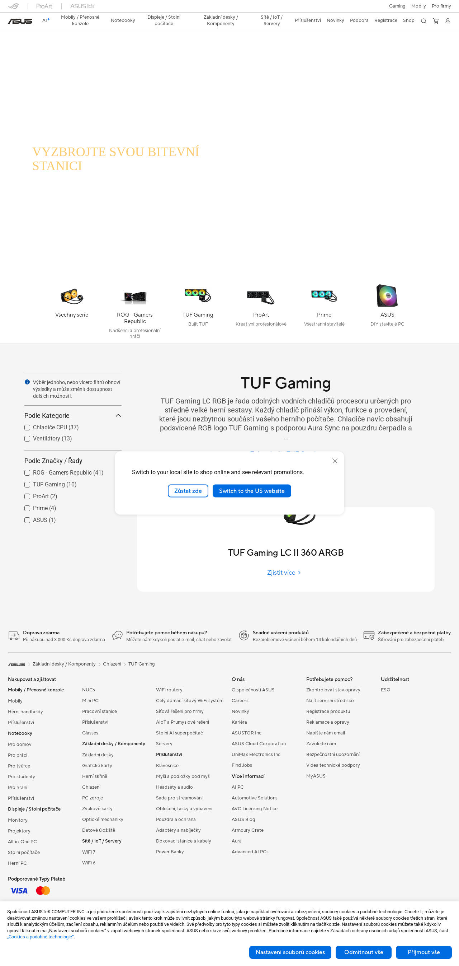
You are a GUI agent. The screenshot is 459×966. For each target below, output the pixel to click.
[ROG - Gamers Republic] (134, 313)
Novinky (240, 711)
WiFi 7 (88, 852)
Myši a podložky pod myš (183, 776)
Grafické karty (97, 766)
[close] (335, 460)
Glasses (90, 733)
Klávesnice (167, 766)
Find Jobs (242, 765)
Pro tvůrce (19, 766)
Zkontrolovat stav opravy (333, 690)
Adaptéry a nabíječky (178, 830)
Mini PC (90, 701)
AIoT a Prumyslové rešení (182, 722)
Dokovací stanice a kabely (183, 841)
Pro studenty (21, 777)
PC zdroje (92, 798)
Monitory (18, 820)
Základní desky (98, 755)
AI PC (238, 787)
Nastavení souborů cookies (290, 952)
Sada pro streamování (179, 798)
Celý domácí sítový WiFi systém (189, 701)
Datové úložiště (98, 830)
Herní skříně (94, 776)
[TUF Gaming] (198, 313)
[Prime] (324, 313)
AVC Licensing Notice (255, 809)
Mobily (418, 6)
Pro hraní (17, 787)
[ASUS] (387, 313)
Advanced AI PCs (250, 852)
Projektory (19, 831)
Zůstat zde (188, 490)
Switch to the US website (252, 490)
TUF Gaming (141, 664)
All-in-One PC (22, 842)
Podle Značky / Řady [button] (73, 461)
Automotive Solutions (255, 798)
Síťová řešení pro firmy (180, 711)
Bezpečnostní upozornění (333, 754)
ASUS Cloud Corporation (259, 744)
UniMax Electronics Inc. (256, 754)
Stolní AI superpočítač (179, 733)
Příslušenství (21, 722)
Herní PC (17, 863)
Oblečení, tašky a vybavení (184, 809)
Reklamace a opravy (327, 722)
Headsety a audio (174, 787)
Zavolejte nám (321, 744)
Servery (164, 744)
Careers (240, 701)
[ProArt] (261, 313)
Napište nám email (325, 733)
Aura (237, 841)
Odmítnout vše (363, 952)
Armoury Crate (248, 830)
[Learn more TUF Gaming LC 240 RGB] (229, 277)
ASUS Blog (243, 819)
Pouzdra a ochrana (176, 819)
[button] (397, 6)
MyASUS (316, 776)
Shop (409, 20)
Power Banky (170, 852)
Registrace (385, 20)
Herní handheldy (25, 712)
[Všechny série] (71, 313)
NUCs (88, 690)
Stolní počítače (24, 852)
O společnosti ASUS (253, 690)
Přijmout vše (424, 952)
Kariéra (239, 722)
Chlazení (91, 787)
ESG (385, 690)
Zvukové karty (97, 809)
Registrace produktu (328, 711)
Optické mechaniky (102, 819)
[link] (20, 21)
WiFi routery (169, 690)
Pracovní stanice (99, 711)
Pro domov (20, 744)
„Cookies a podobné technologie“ (40, 936)
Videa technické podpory (333, 765)
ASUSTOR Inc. (247, 733)
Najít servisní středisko (330, 701)
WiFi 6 (88, 863)
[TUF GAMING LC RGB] (129, 132)
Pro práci (17, 755)
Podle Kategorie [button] (73, 415)
